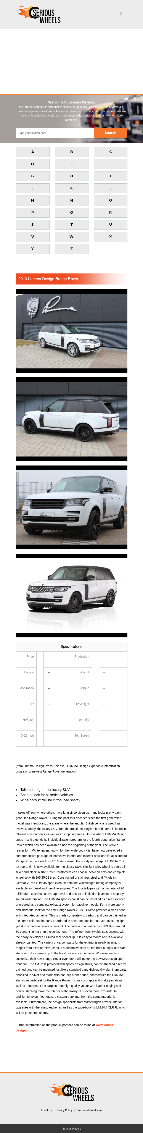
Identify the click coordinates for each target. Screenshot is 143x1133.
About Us (46, 1110)
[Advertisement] (71, 61)
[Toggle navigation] (121, 14)
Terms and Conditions (89, 1110)
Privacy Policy (64, 1110)
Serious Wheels (71, 1128)
